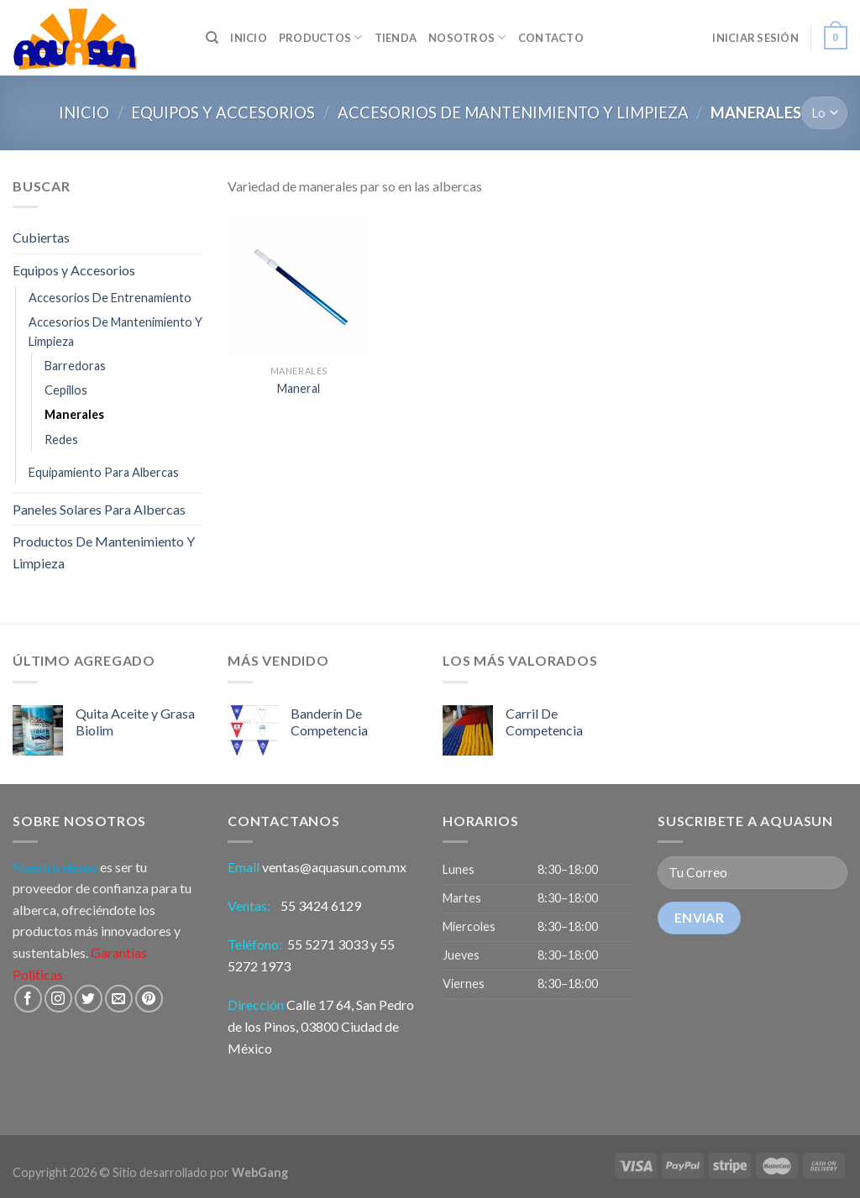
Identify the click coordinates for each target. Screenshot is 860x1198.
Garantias (119, 952)
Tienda (396, 37)
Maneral (298, 388)
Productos (321, 37)
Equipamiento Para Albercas (104, 472)
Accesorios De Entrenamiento (110, 297)
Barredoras (75, 365)
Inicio (84, 112)
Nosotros (467, 37)
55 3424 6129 (322, 905)
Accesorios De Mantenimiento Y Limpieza (513, 112)
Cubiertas (41, 237)
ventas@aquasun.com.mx (334, 867)
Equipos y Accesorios (223, 112)
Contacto (551, 37)
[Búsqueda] (212, 38)
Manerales (74, 414)
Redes (61, 439)
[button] (537, 927)
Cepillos (66, 390)
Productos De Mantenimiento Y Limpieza (104, 552)
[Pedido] (824, 113)
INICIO (248, 37)
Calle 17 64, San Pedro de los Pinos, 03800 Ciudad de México (321, 1026)
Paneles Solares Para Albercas (99, 509)
